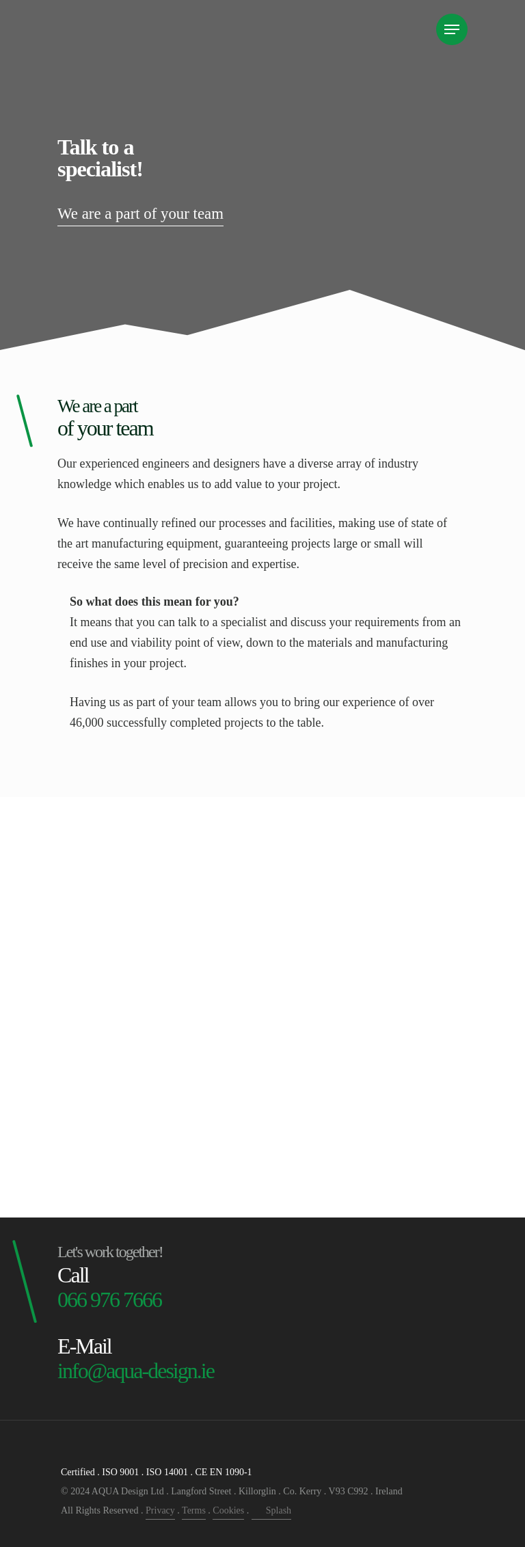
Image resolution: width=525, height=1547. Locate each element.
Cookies (228, 1510)
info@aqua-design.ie (135, 1370)
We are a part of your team (144, 213)
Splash (271, 1510)
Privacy (160, 1510)
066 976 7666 (109, 1299)
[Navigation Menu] (452, 29)
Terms (194, 1510)
